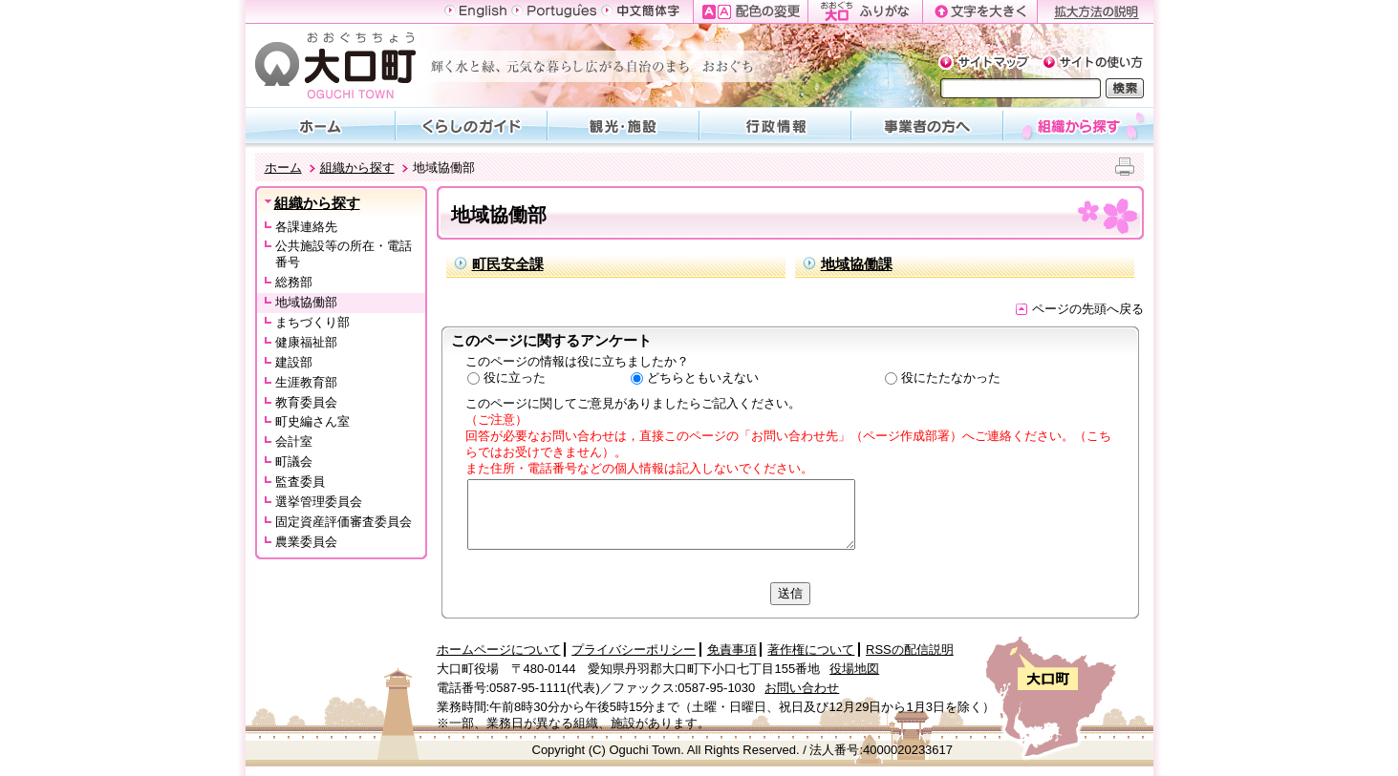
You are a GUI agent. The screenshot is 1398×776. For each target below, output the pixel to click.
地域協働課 (857, 264)
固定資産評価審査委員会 (343, 521)
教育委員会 (306, 402)
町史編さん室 (312, 421)
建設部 (293, 362)
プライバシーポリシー (633, 649)
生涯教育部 (306, 382)
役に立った (515, 377)
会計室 (293, 441)
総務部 (293, 282)
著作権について (810, 649)
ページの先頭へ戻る (1080, 309)
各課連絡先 (306, 227)
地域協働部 (306, 302)
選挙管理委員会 (318, 501)
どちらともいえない (703, 377)
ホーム (283, 167)
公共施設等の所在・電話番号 (343, 254)
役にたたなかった (950, 377)
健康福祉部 (306, 342)
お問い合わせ (801, 688)
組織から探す (357, 167)
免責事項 (732, 649)
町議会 (293, 461)
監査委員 (300, 481)
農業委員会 (306, 542)
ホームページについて (499, 649)
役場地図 (854, 668)
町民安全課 (508, 264)
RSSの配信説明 (910, 649)
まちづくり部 (312, 322)
